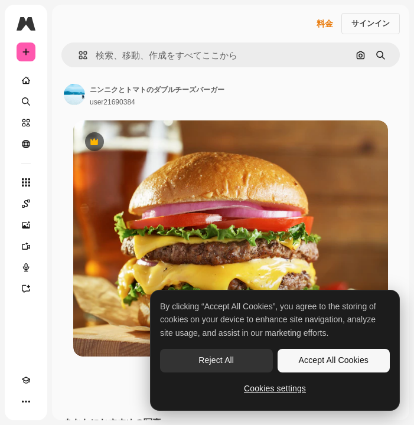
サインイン (370, 23)
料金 (325, 23)
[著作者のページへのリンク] (74, 94)
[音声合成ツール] (26, 267)
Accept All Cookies (334, 360)
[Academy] (26, 380)
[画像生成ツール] (26, 224)
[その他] (26, 401)
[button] (78, 55)
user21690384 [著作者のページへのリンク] (112, 102)
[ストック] (26, 122)
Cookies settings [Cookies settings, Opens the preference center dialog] (275, 388)
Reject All (216, 360)
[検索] (26, 101)
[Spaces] (26, 203)
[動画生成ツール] (26, 246)
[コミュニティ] (26, 144)
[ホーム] (26, 80)
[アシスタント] (26, 288)
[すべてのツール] (26, 182)
